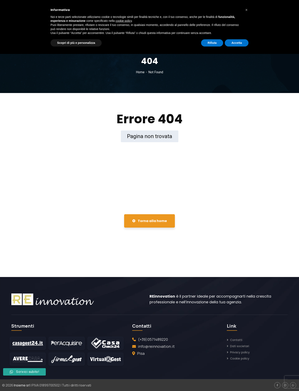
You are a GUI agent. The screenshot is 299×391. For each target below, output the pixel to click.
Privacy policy (240, 352)
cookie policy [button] (123, 20)
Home (140, 72)
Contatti (236, 340)
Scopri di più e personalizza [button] (76, 42)
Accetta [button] (236, 42)
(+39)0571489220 (153, 339)
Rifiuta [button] (212, 42)
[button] (246, 10)
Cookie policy (239, 358)
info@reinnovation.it (156, 346)
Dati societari (239, 346)
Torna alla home (149, 221)
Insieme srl (22, 385)
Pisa (141, 353)
